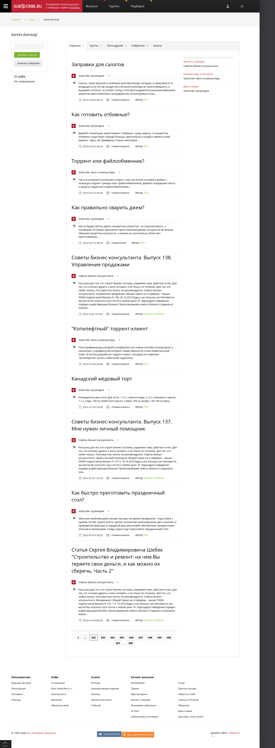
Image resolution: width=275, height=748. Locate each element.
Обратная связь (60, 705)
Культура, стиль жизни (190, 716)
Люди (32, 19)
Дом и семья (190, 86)
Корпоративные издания (105, 688)
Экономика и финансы (143, 705)
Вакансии (56, 699)
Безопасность (58, 694)
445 (122, 637)
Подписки (76, 45)
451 (118, 643)
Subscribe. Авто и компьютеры (97, 172)
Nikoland (234, 732)
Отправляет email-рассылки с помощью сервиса (63, 6)
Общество (183, 705)
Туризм (135, 688)
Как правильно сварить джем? (108, 207)
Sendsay (95, 694)
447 (141, 637)
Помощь (16, 699)
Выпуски (95, 4)
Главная (16, 19)
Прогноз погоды (187, 688)
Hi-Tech (135, 711)
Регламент (17, 694)
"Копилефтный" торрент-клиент (110, 328)
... (85, 637)
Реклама (95, 682)
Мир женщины (139, 694)
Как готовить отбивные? (101, 114)
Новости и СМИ (186, 694)
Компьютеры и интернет (198, 74)
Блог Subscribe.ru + (62, 688)
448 (150, 637)
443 (103, 637)
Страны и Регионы (188, 699)
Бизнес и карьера (193, 61)
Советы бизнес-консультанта (96, 276)
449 (159, 637)
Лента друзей (116, 45)
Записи (157, 45)
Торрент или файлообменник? (108, 160)
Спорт (181, 682)
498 (131, 643)
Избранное (139, 45)
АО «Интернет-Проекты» (41, 733)
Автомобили (138, 682)
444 (112, 637)
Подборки (141, 4)
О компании (58, 682)
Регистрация (18, 688)
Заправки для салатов (98, 64)
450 (169, 637)
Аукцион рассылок (101, 699)
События (96, 705)
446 (131, 637)
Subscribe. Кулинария (91, 75)
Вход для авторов (21, 682)
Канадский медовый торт (102, 378)
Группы (118, 4)
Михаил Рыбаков (154, 313)
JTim (146, 99)
